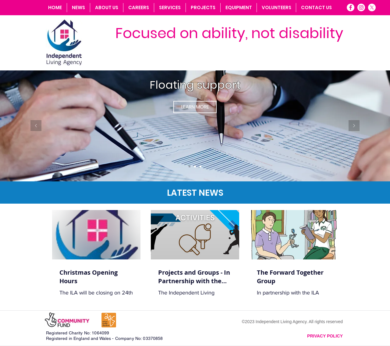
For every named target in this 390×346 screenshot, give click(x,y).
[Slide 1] (189, 166)
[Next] (354, 126)
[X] (372, 7)
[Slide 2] (195, 166)
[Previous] (35, 126)
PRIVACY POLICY (325, 336)
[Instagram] (361, 7)
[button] (170, 7)
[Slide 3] (200, 166)
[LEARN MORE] (195, 107)
